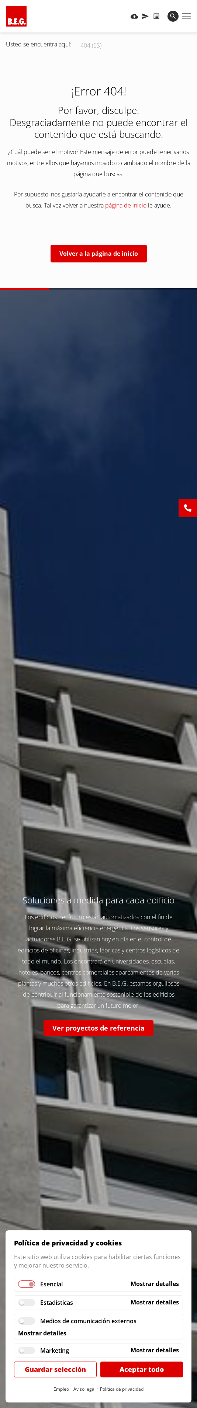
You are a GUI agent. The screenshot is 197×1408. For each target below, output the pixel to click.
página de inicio (125, 205)
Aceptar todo (142, 1369)
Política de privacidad (122, 1389)
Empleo (61, 1389)
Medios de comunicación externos (88, 1321)
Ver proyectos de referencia (98, 1028)
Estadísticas (56, 1303)
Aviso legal (84, 1389)
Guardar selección (55, 1369)
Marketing (54, 1350)
